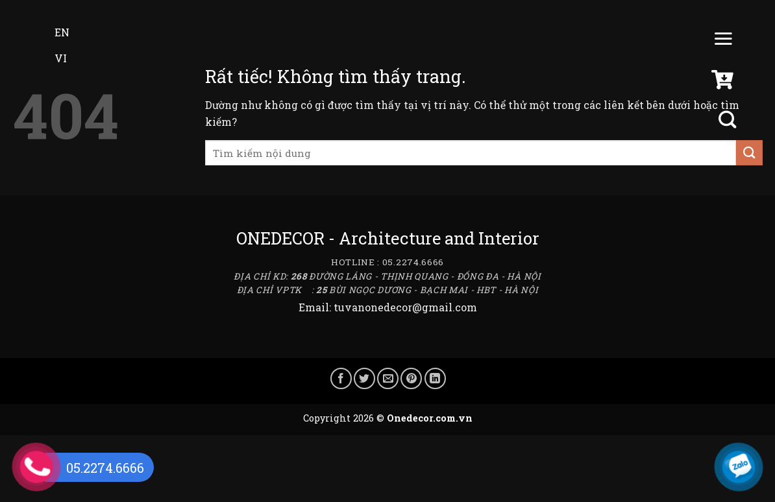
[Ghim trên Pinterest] (411, 378)
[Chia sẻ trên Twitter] (364, 378)
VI (52, 58)
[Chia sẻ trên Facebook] (341, 378)
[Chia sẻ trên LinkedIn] (435, 378)
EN (53, 32)
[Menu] (723, 41)
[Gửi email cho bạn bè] (388, 378)
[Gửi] (749, 152)
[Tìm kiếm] (729, 119)
